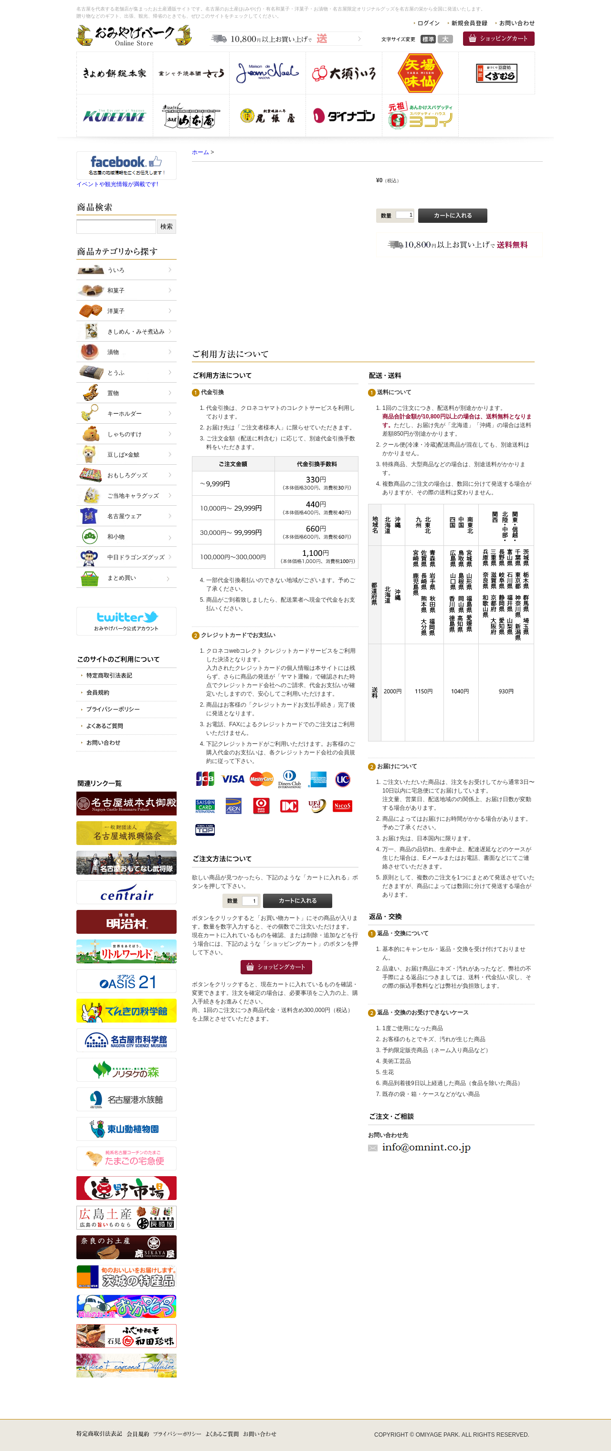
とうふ (116, 372)
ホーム (200, 152)
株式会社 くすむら (497, 73)
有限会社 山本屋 (191, 115)
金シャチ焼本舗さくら (191, 73)
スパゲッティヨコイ (420, 115)
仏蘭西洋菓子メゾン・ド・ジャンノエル (268, 73)
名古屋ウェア (124, 516)
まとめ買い (121, 577)
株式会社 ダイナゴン (344, 115)
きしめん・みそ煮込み (136, 331)
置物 (113, 393)
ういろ (116, 270)
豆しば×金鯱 (123, 454)
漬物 (113, 352)
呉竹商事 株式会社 (115, 115)
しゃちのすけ (124, 434)
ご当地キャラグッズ (133, 495)
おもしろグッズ (127, 475)
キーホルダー (124, 413)
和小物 (116, 536)
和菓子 (116, 290)
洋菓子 (116, 311)
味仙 (420, 73)
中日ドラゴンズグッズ (136, 557)
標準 (428, 39)
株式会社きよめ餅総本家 (115, 73)
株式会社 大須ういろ (344, 73)
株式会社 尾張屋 (268, 115)
